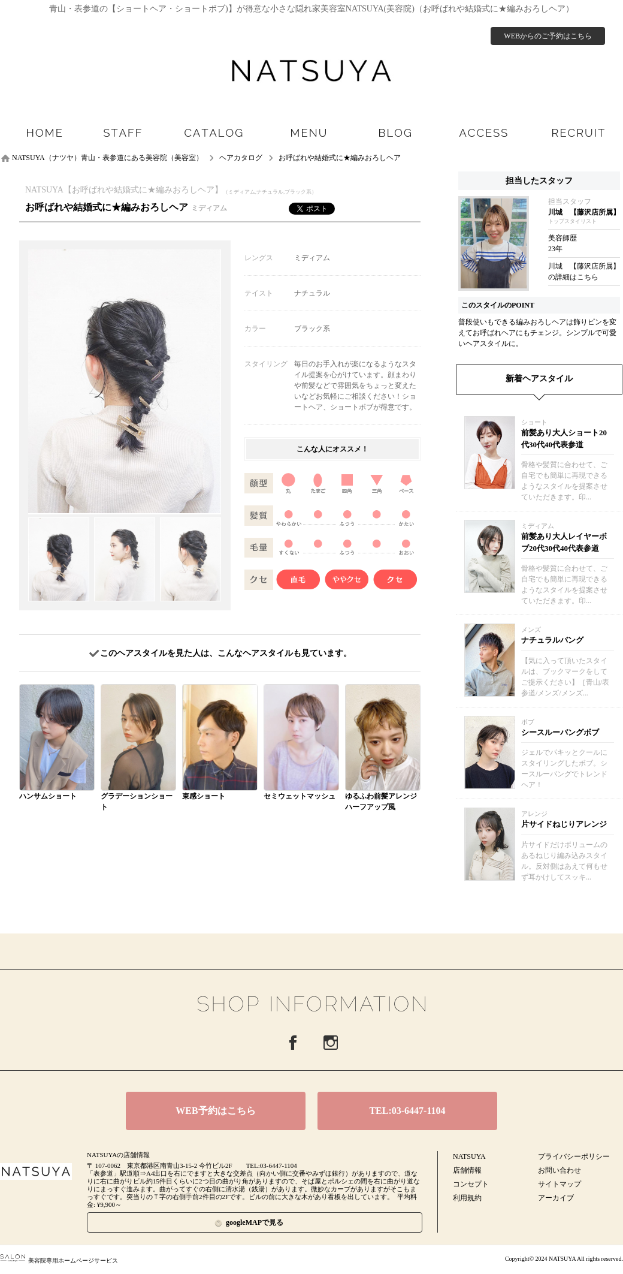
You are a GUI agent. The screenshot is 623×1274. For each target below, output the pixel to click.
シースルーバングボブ (560, 732)
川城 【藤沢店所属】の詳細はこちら (584, 271)
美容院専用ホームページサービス (59, 1260)
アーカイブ (556, 1198)
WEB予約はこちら (215, 1111)
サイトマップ (559, 1184)
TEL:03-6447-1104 (407, 1111)
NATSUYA (469, 1156)
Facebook (293, 1042)
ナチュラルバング (552, 640)
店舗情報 (467, 1170)
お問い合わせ (559, 1170)
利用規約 (467, 1198)
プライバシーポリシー (574, 1156)
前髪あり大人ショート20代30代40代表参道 (564, 438)
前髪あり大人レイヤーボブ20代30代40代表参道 (564, 542)
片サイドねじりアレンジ (564, 824)
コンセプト (471, 1184)
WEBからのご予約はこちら (548, 36)
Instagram (331, 1042)
